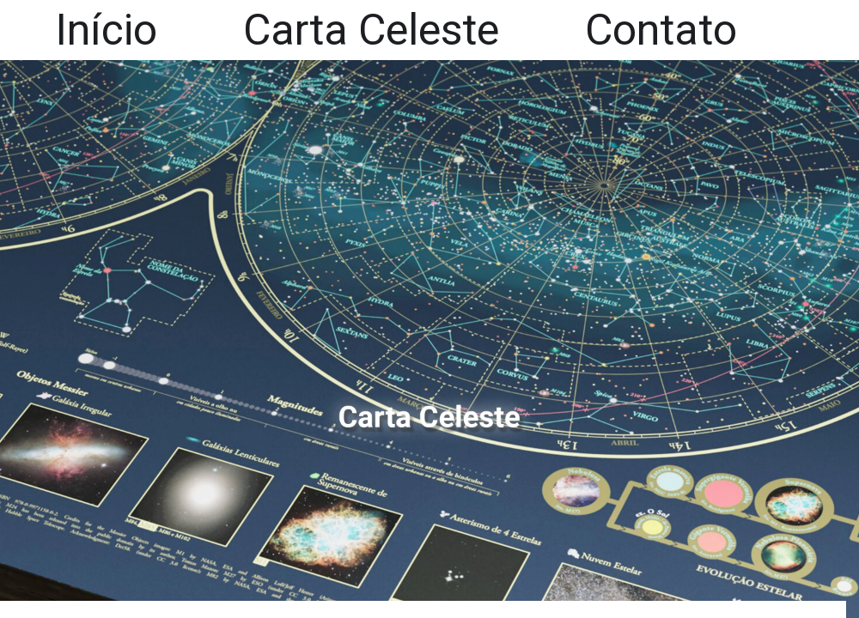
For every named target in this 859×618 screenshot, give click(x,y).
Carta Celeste (371, 30)
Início (106, 30)
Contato (661, 30)
